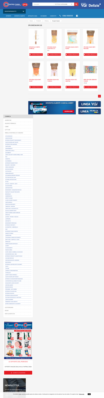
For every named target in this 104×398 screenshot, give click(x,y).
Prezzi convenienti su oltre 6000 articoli (67, 345)
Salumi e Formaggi (85, 366)
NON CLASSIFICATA (10, 218)
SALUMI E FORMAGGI (10, 28)
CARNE (6, 31)
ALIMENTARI (8, 25)
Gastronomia (84, 363)
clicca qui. (81, 394)
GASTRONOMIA (9, 212)
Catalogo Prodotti (63, 361)
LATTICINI (7, 34)
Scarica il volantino (14, 269)
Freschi (82, 361)
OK (89, 394)
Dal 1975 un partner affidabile (42, 345)
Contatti (53, 16)
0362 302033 (66, 16)
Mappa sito (40, 368)
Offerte (8, 16)
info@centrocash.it (18, 368)
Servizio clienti (87, 345)
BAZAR (6, 215)
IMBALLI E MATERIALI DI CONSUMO (14, 38)
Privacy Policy (40, 366)
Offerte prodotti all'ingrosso (66, 363)
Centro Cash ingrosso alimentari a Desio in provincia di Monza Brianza (37, 391)
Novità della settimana (64, 364)
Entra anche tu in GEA (42, 364)
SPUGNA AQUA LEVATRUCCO (51, 47)
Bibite (82, 364)
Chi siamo (43, 16)
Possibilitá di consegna (13, 345)
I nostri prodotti (10, 11)
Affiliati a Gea (32, 16)
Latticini (83, 368)
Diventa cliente (19, 16)
